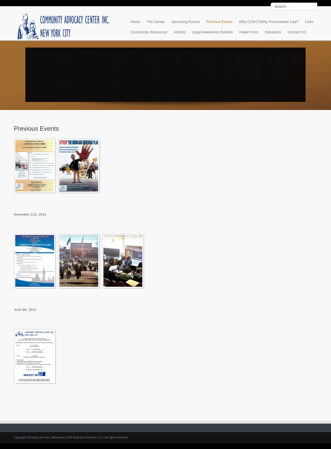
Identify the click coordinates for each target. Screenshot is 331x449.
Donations (273, 32)
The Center (156, 22)
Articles (180, 32)
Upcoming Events (185, 22)
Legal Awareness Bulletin (212, 32)
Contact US (297, 32)
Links (309, 22)
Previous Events (219, 22)
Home (135, 22)
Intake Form (248, 32)
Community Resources (149, 32)
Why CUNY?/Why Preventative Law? (269, 22)
